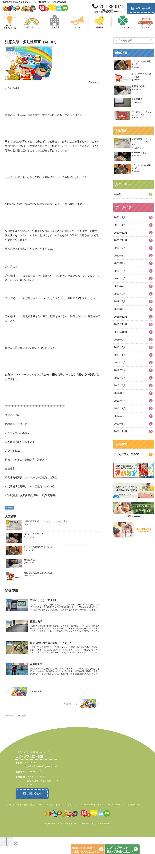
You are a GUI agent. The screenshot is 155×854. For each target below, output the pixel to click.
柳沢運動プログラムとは (17, 805)
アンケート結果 (86, 805)
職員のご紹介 (72, 805)
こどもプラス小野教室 (126, 454)
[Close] (15, 843)
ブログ (60, 805)
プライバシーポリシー (115, 805)
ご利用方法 (50, 805)
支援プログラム (36, 805)
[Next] (10, 841)
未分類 (9, 508)
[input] (133, 40)
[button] (151, 40)
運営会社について (135, 805)
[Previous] (3, 841)
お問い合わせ (140, 8)
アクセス (99, 805)
